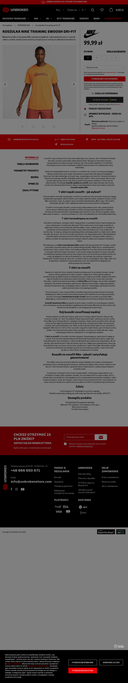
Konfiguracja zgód (111, 663)
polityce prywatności (14, 664)
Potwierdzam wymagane (82, 663)
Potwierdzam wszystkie (82, 671)
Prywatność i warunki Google (38, 666)
